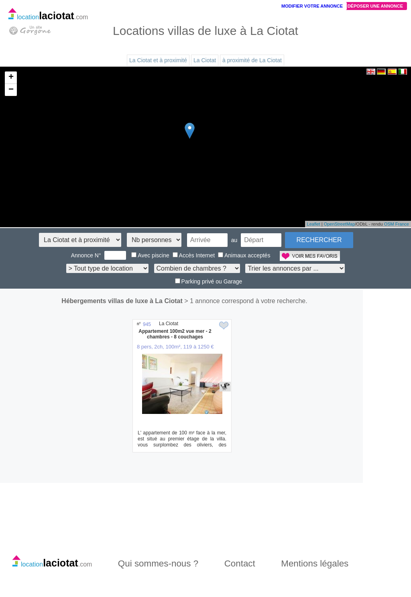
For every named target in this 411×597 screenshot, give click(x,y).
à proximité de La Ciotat (252, 60)
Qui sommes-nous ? (158, 563)
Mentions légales (314, 563)
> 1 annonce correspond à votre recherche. (245, 300)
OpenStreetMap (339, 224)
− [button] (11, 90)
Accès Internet (194, 255)
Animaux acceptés (244, 255)
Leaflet (313, 224)
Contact (239, 563)
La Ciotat (204, 60)
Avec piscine (150, 255)
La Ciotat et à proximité (158, 60)
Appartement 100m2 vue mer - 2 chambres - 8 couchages (174, 334)
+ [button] (11, 77)
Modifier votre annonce (312, 6)
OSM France (396, 224)
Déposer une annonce (375, 6)
